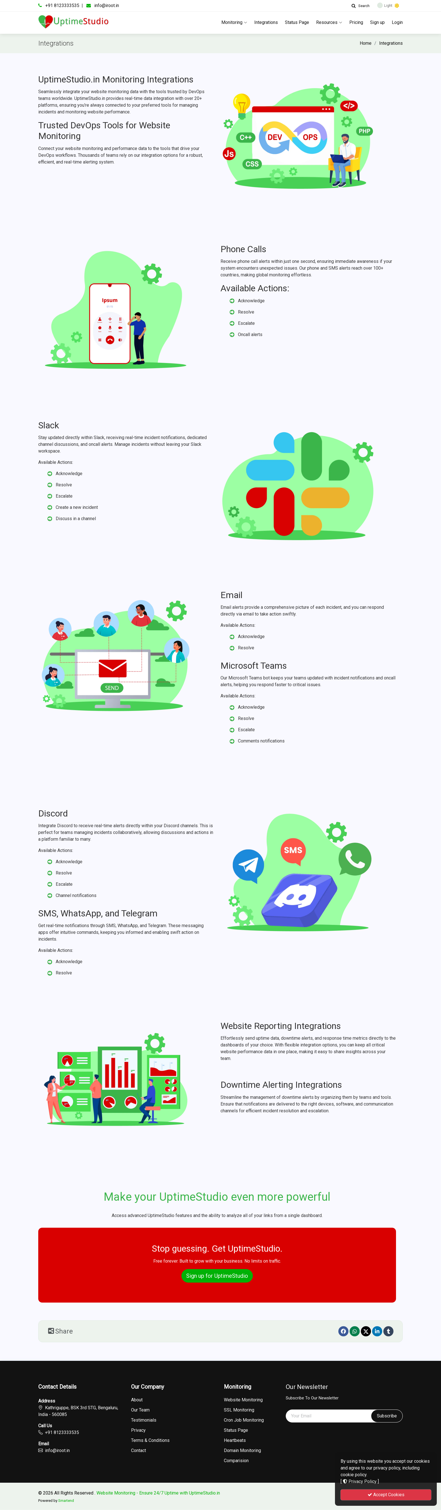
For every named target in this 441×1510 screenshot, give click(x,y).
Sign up (377, 22)
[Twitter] (366, 1331)
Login (397, 22)
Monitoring (234, 22)
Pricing (356, 22)
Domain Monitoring (242, 1450)
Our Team (140, 1410)
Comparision (236, 1460)
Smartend (66, 1500)
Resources (329, 22)
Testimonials (143, 1420)
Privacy (138, 1430)
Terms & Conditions (150, 1440)
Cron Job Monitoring (244, 1420)
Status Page (297, 22)
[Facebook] (343, 1331)
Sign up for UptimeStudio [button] (217, 1275)
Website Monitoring (243, 1400)
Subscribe (387, 1416)
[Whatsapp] (355, 1331)
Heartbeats (235, 1440)
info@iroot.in (106, 5)
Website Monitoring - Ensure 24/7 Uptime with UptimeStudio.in (158, 1493)
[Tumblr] (388, 1331)
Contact (138, 1450)
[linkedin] (377, 1331)
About (137, 1400)
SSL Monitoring (239, 1410)
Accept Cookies (386, 1494)
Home (366, 43)
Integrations (266, 22)
